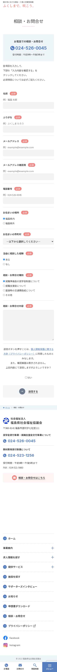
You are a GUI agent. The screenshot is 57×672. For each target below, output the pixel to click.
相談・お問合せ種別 (18, 275)
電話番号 (12, 189)
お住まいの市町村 (17, 234)
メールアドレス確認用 (19, 165)
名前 (10, 93)
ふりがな (12, 117)
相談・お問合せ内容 (18, 306)
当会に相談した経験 (18, 253)
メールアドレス (15, 141)
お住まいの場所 (15, 212)
